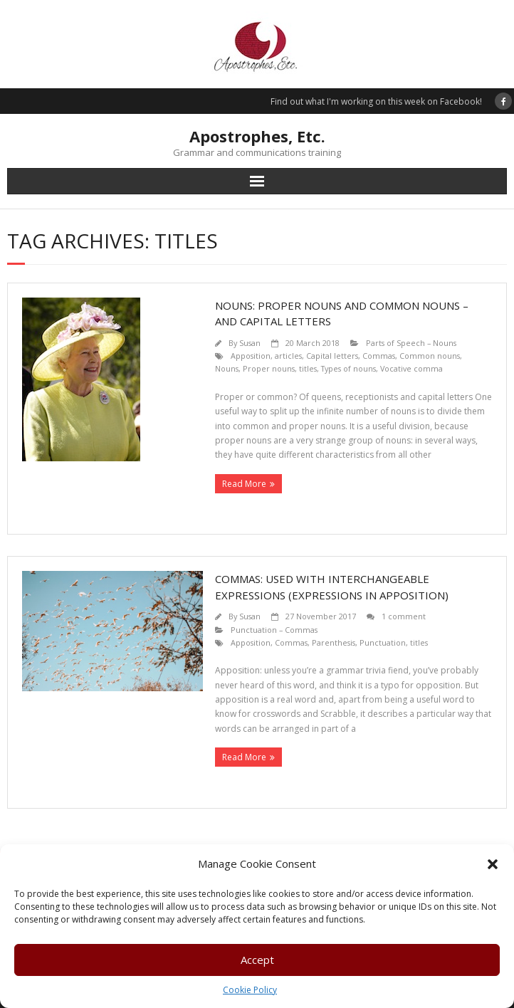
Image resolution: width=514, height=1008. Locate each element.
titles (308, 368)
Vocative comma (411, 368)
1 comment (404, 616)
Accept (257, 959)
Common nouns (429, 355)
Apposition (251, 355)
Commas (378, 355)
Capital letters (332, 355)
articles (288, 355)
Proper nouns (269, 368)
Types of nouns (348, 368)
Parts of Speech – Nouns (411, 342)
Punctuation (383, 642)
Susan (250, 342)
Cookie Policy (250, 990)
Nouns (226, 368)
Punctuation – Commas (274, 629)
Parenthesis (333, 642)
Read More (244, 484)
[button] (493, 864)
